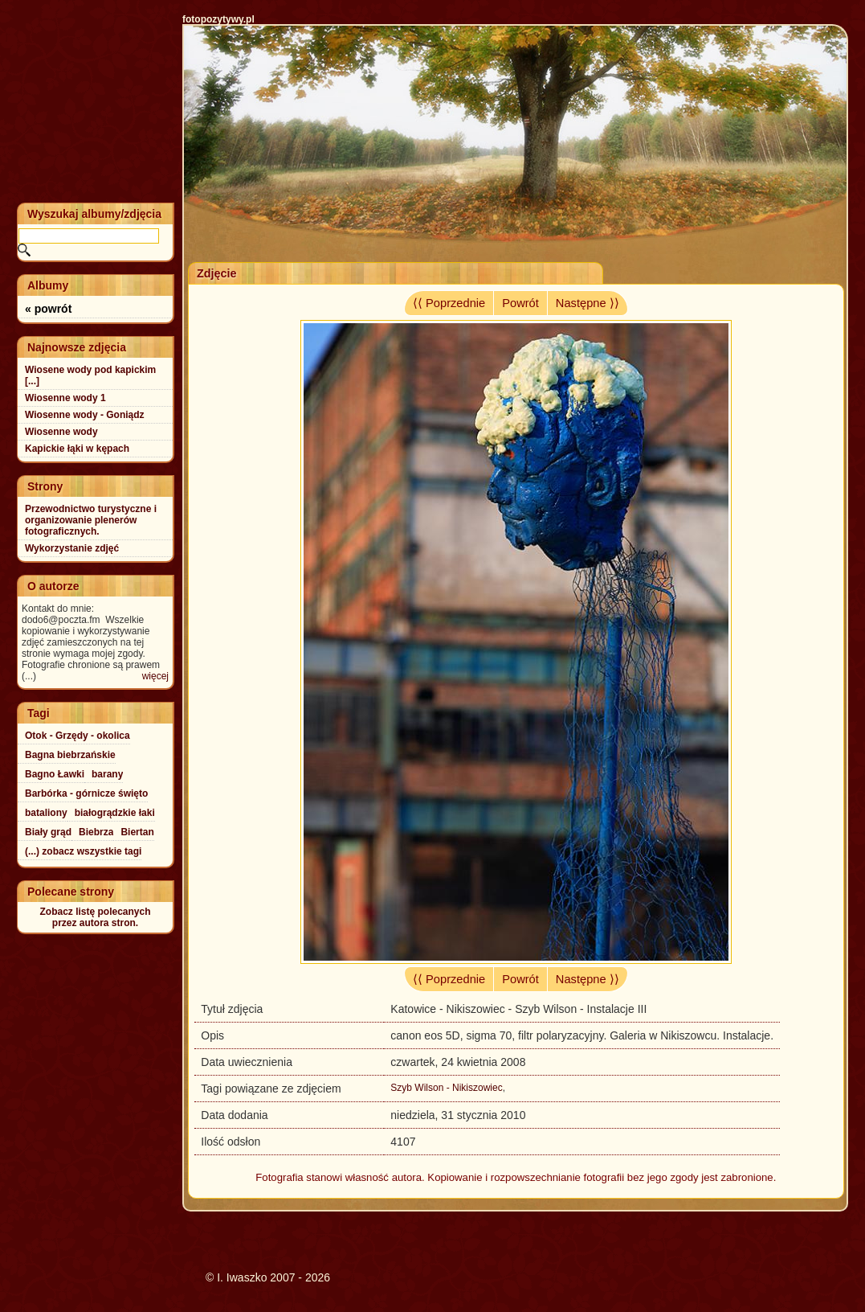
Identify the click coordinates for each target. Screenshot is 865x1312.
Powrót (520, 303)
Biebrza (96, 832)
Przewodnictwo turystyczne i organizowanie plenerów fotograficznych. (91, 520)
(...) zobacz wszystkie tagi (83, 851)
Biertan (136, 832)
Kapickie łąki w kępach (77, 448)
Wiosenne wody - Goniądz (85, 414)
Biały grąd (48, 832)
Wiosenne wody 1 (65, 398)
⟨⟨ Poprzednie (449, 303)
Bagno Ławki (54, 774)
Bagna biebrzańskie (70, 755)
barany (107, 774)
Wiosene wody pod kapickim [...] (90, 375)
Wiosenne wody (61, 431)
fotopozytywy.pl (218, 19)
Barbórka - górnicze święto (86, 793)
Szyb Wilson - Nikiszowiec (446, 1087)
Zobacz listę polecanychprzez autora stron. (94, 917)
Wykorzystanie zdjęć (72, 548)
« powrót (48, 308)
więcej (155, 676)
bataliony (46, 812)
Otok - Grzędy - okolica (77, 735)
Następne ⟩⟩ (587, 303)
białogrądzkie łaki (115, 812)
